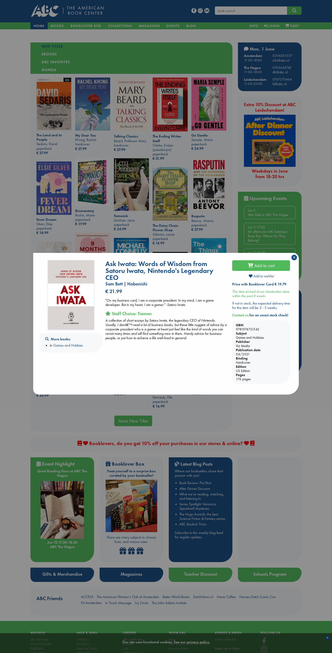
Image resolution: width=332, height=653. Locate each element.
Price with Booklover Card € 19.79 (259, 284)
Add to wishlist (261, 276)
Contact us (240, 315)
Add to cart (261, 266)
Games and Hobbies (68, 345)
